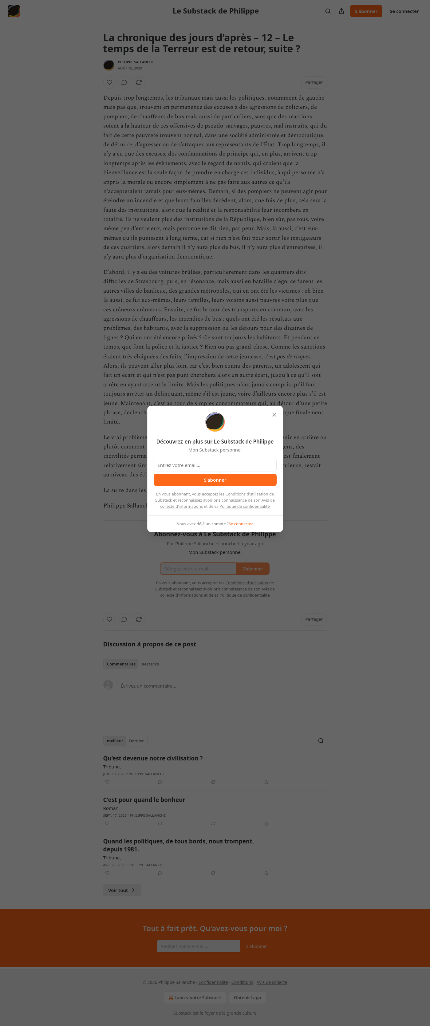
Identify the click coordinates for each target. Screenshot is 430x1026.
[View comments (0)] (124, 82)
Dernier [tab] (136, 741)
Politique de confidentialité (244, 506)
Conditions (242, 982)
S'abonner (366, 11)
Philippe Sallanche (136, 62)
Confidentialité (213, 982)
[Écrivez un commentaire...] (222, 695)
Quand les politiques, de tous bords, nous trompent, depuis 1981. (178, 845)
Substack (182, 1013)
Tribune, (112, 767)
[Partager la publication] (341, 11)
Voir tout (122, 890)
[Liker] (109, 82)
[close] (274, 415)
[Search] (328, 11)
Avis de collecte (272, 982)
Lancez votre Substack (194, 997)
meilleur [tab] (115, 741)
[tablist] (133, 664)
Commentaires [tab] (121, 664)
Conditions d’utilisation (246, 494)
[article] (215, 770)
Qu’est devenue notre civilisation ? (153, 758)
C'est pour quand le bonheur (144, 800)
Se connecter (404, 11)
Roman (111, 808)
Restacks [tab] (150, 664)
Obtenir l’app (247, 997)
